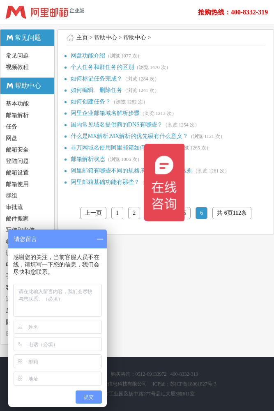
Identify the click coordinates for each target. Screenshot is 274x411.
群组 (11, 196)
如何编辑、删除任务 (96, 90)
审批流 (14, 207)
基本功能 (17, 104)
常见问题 (17, 56)
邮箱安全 (17, 150)
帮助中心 (105, 37)
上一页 (93, 213)
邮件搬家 (17, 219)
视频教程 (17, 67)
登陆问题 (17, 161)
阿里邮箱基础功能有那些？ (105, 182)
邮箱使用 (17, 184)
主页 (82, 37)
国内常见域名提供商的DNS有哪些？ (117, 125)
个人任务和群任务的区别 (102, 67)
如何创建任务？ (91, 102)
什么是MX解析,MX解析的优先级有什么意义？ (130, 136)
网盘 (11, 138)
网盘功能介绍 (88, 56)
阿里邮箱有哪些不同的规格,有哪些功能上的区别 (132, 171)
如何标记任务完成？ (96, 79)
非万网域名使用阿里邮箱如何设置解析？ (122, 148)
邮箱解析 (17, 115)
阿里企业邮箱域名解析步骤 (105, 113)
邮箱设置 (17, 173)
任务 (11, 127)
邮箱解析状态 (88, 159)
